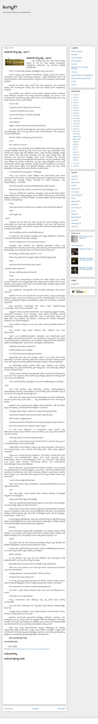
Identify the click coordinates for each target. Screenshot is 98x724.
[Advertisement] (49, 28)
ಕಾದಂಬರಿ (13, 649)
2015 (75, 121)
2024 (75, 97)
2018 (75, 113)
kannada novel (34, 649)
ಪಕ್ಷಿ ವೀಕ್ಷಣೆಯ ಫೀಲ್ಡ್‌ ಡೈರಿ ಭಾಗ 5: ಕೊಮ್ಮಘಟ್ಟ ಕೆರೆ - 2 (86, 259)
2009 (75, 166)
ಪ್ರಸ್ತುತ (73, 176)
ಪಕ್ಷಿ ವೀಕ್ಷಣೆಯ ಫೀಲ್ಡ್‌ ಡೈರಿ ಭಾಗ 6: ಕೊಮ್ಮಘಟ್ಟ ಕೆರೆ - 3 (86, 268)
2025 (75, 94)
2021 (75, 105)
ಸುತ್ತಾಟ (73, 214)
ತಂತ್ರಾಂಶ (73, 220)
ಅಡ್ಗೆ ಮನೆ (73, 226)
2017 (75, 116)
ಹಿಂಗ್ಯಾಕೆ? (10, 7)
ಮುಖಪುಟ (35, 708)
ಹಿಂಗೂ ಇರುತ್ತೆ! (75, 207)
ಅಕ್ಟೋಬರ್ (76, 136)
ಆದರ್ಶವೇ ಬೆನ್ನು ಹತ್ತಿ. (76, 51)
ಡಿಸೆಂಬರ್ (75, 131)
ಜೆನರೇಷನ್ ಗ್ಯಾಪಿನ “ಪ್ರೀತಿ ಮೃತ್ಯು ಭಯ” (86, 237)
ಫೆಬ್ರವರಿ (75, 157)
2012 (75, 129)
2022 (75, 102)
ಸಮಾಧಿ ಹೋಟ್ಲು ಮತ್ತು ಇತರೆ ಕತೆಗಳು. (81, 78)
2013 (75, 126)
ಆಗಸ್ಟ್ (75, 141)
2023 (75, 100)
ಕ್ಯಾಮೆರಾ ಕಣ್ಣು (75, 217)
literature (47, 649)
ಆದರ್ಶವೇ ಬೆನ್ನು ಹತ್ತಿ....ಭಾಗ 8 (38, 58)
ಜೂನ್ (75, 147)
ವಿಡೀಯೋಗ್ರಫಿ (75, 223)
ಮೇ (74, 149)
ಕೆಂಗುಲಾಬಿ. (74, 64)
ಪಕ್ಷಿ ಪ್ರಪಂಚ (74, 201)
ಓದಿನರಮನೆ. (74, 54)
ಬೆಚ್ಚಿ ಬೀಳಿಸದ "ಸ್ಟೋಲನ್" (86, 249)
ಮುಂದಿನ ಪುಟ (8, 708)
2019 (75, 110)
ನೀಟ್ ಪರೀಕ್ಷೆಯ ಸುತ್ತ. (77, 245)
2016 (75, 118)
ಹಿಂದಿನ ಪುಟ (61, 708)
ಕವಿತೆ (72, 179)
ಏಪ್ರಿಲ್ (75, 152)
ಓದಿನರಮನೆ (74, 188)
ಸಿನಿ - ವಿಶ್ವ (73, 192)
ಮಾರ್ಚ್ (75, 155)
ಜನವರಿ (75, 160)
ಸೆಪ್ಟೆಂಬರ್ (76, 139)
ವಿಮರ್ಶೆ (73, 204)
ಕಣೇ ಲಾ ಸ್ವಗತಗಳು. (76, 61)
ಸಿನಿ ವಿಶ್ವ (73, 81)
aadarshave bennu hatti (22, 649)
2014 (75, 123)
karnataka (41, 649)
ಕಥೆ (72, 198)
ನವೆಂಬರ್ (75, 134)
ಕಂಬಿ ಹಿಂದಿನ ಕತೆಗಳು (76, 58)
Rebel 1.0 (74, 84)
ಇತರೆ (72, 185)
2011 (75, 163)
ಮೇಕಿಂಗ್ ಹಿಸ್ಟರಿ (75, 195)
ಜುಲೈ (74, 144)
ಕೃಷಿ (72, 211)
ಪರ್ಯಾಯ (74, 72)
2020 (75, 108)
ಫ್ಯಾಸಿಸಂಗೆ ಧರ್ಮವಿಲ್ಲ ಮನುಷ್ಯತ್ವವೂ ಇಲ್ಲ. (82, 75)
